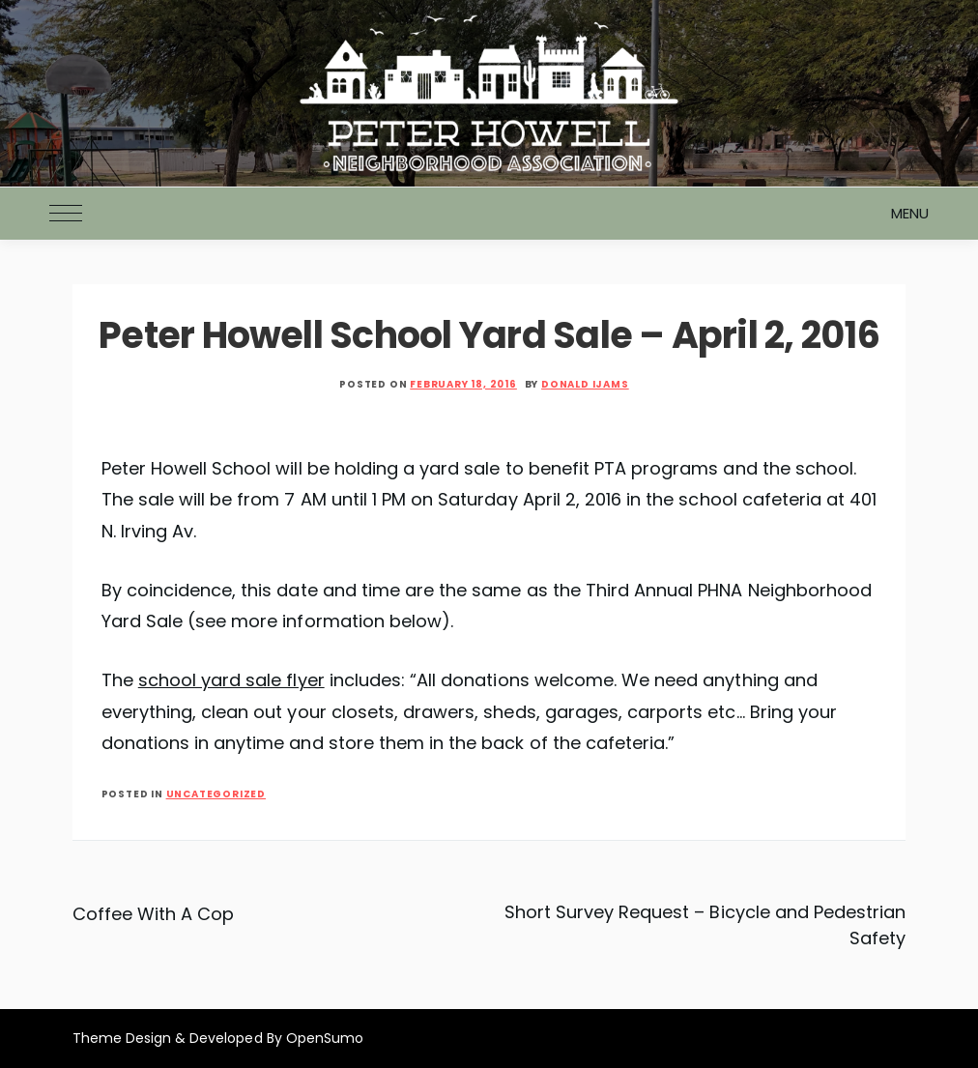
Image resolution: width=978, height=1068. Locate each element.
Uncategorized (216, 794)
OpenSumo (324, 1038)
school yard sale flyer (231, 680)
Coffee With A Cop (153, 914)
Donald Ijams (585, 384)
